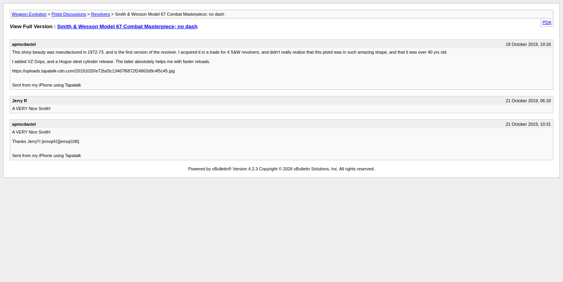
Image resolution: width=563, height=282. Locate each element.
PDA (546, 22)
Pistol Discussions (69, 14)
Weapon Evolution (29, 14)
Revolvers (100, 14)
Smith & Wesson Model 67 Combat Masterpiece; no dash (127, 26)
